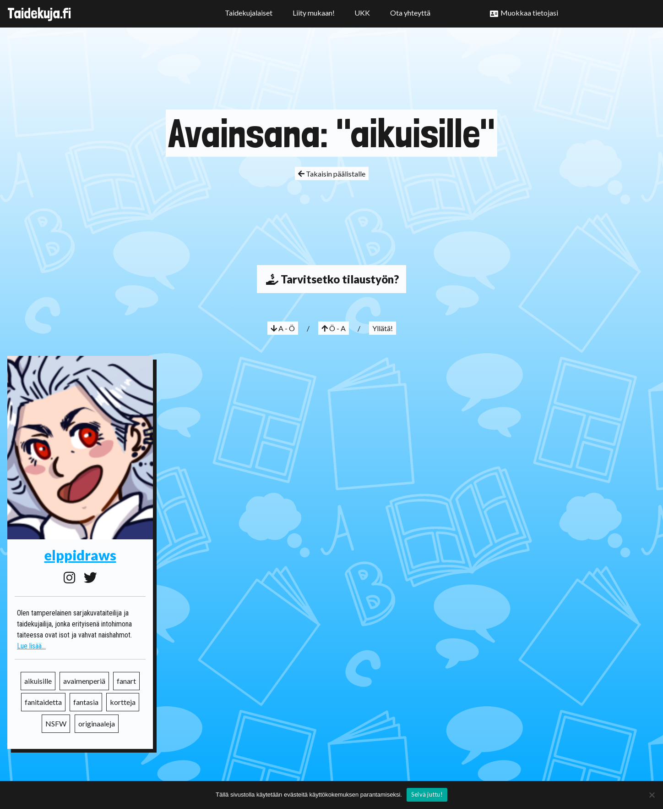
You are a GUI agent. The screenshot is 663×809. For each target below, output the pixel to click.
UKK (362, 12)
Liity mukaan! (314, 12)
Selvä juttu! (427, 794)
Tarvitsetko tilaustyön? (331, 279)
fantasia (85, 702)
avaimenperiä (84, 680)
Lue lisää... (31, 646)
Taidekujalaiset (248, 12)
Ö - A (333, 328)
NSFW (55, 723)
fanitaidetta (43, 702)
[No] (651, 794)
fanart (126, 680)
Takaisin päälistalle (331, 173)
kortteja (123, 702)
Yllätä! (382, 328)
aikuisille (38, 680)
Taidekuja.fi (39, 13)
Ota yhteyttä (410, 12)
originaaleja (96, 723)
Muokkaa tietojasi (529, 12)
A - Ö (283, 328)
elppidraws (80, 555)
